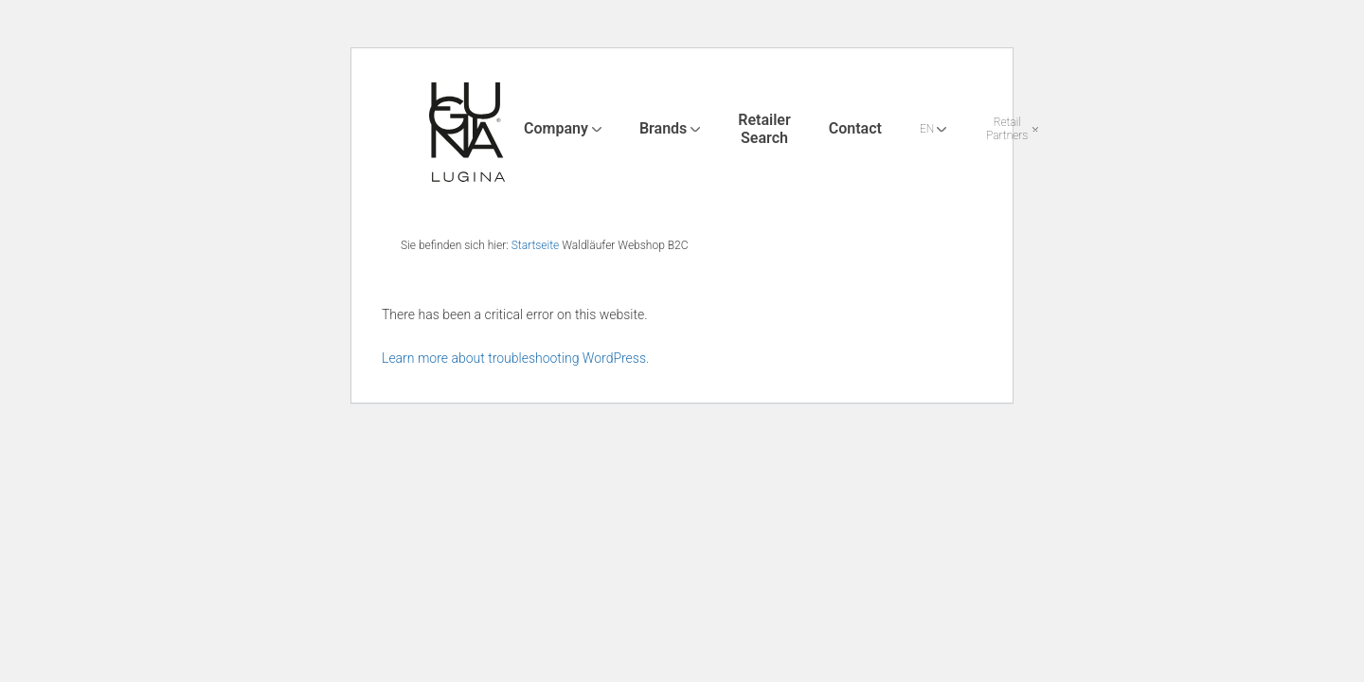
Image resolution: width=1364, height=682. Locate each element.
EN (927, 128)
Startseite (536, 245)
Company (556, 128)
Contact (855, 128)
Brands (663, 128)
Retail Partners (1007, 129)
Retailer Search (764, 128)
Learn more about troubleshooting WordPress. (515, 358)
